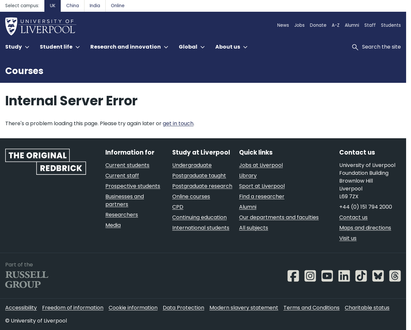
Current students (127, 165)
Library (248, 175)
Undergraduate (192, 165)
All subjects (253, 228)
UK (52, 6)
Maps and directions (365, 228)
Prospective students (132, 186)
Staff (370, 25)
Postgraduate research (202, 186)
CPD (177, 207)
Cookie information (133, 307)
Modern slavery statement (243, 307)
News (283, 25)
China (72, 6)
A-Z (336, 25)
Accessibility (21, 307)
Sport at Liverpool (262, 186)
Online (118, 6)
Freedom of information (72, 307)
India (95, 6)
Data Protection (183, 307)
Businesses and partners (124, 200)
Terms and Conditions (311, 307)
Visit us (348, 238)
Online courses (191, 196)
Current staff (122, 175)
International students (200, 228)
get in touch (178, 123)
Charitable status (367, 307)
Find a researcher (261, 196)
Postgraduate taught (199, 175)
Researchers (121, 214)
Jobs (299, 25)
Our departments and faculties (279, 217)
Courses (24, 71)
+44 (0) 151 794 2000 (365, 207)
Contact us (353, 217)
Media (113, 225)
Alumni (352, 25)
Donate (318, 25)
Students (391, 25)
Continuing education (199, 217)
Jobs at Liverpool (261, 165)
